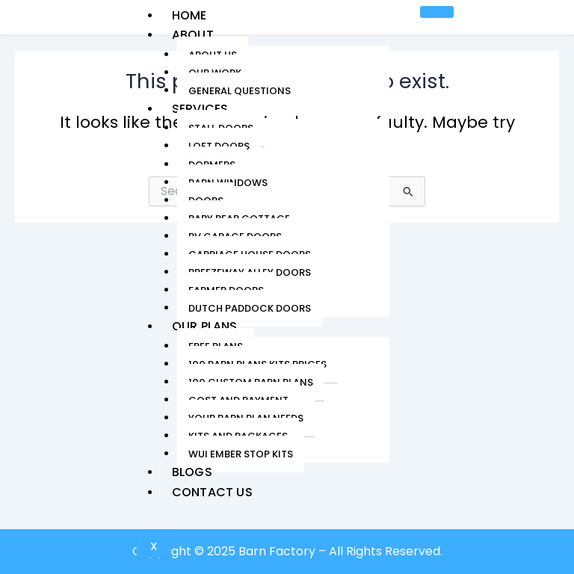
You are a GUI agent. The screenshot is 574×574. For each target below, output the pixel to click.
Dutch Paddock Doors (249, 308)
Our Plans (204, 326)
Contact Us (211, 492)
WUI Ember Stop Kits (240, 454)
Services (199, 108)
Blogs (191, 472)
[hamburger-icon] (436, 12)
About (192, 34)
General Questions (239, 91)
